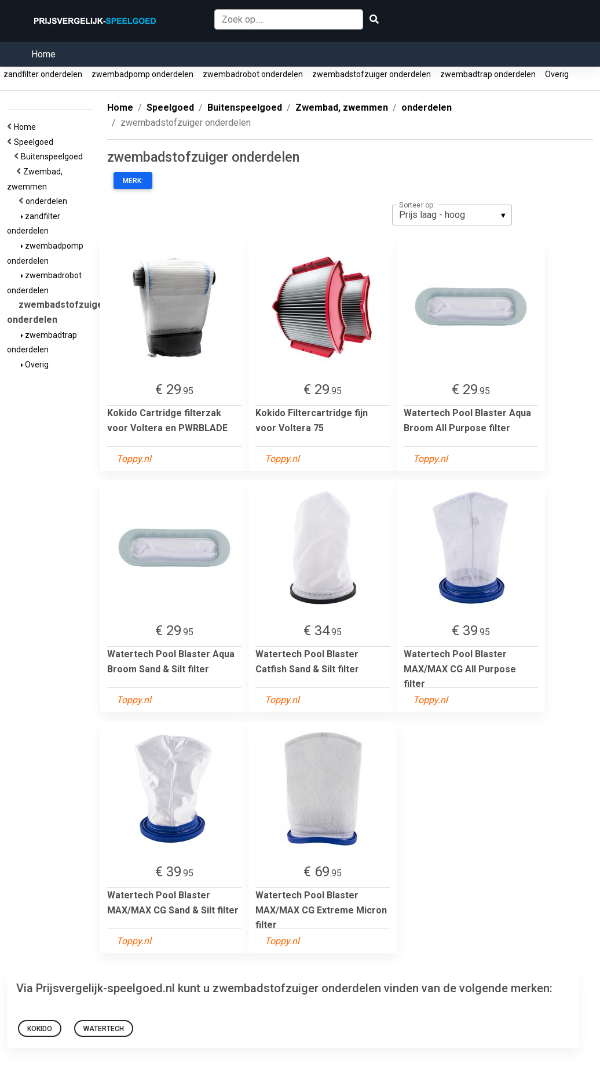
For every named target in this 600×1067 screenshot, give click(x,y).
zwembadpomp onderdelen (142, 74)
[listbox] (452, 215)
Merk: (133, 181)
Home (43, 54)
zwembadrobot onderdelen (252, 74)
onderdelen (48, 201)
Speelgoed (35, 142)
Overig (557, 74)
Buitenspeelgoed (53, 156)
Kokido (39, 1029)
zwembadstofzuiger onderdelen (371, 74)
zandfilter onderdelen (43, 74)
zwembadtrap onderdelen (488, 74)
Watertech (103, 1029)
